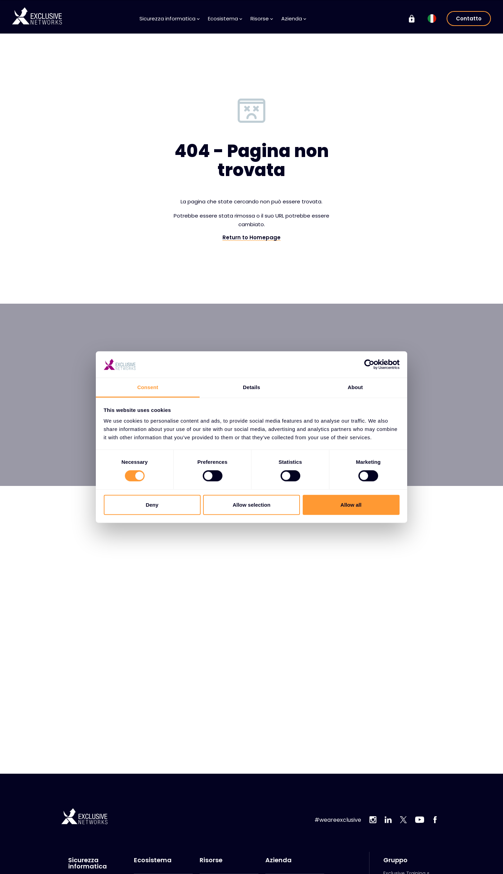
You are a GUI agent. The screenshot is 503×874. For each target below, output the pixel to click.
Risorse (261, 18)
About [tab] (355, 387)
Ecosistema (225, 18)
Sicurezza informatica (169, 18)
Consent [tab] (147, 387)
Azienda (293, 18)
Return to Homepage (251, 237)
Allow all (351, 504)
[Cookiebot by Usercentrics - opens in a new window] (369, 364)
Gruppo (395, 860)
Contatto (469, 18)
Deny (152, 504)
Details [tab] (251, 387)
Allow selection (251, 504)
